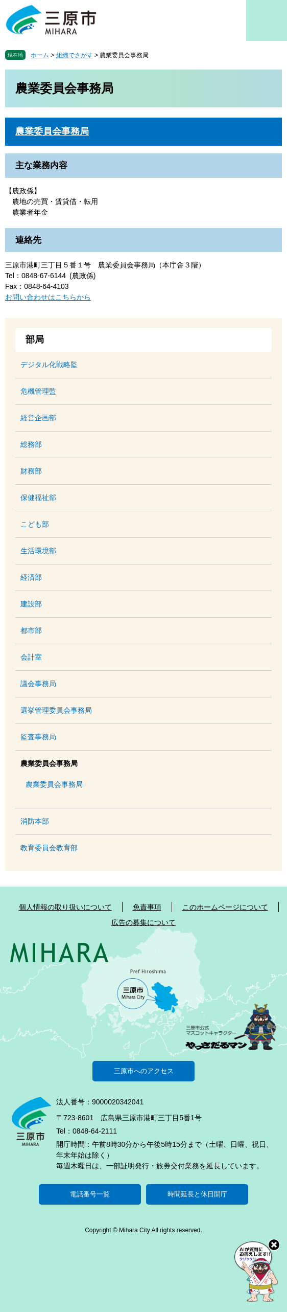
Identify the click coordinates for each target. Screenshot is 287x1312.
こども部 (34, 524)
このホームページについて (225, 907)
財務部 (31, 471)
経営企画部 (38, 418)
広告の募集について (143, 922)
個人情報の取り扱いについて (65, 907)
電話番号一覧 (90, 1194)
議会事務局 (38, 684)
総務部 (31, 444)
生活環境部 (38, 551)
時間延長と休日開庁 (197, 1194)
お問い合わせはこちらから (48, 297)
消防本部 (34, 821)
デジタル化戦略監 (49, 364)
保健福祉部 (38, 497)
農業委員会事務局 (52, 131)
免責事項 (147, 907)
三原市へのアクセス (144, 1071)
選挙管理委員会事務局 (56, 710)
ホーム (40, 55)
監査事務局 (38, 737)
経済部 (31, 577)
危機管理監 (38, 391)
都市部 (31, 630)
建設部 (31, 604)
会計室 (31, 657)
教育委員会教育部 (49, 848)
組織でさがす (74, 55)
